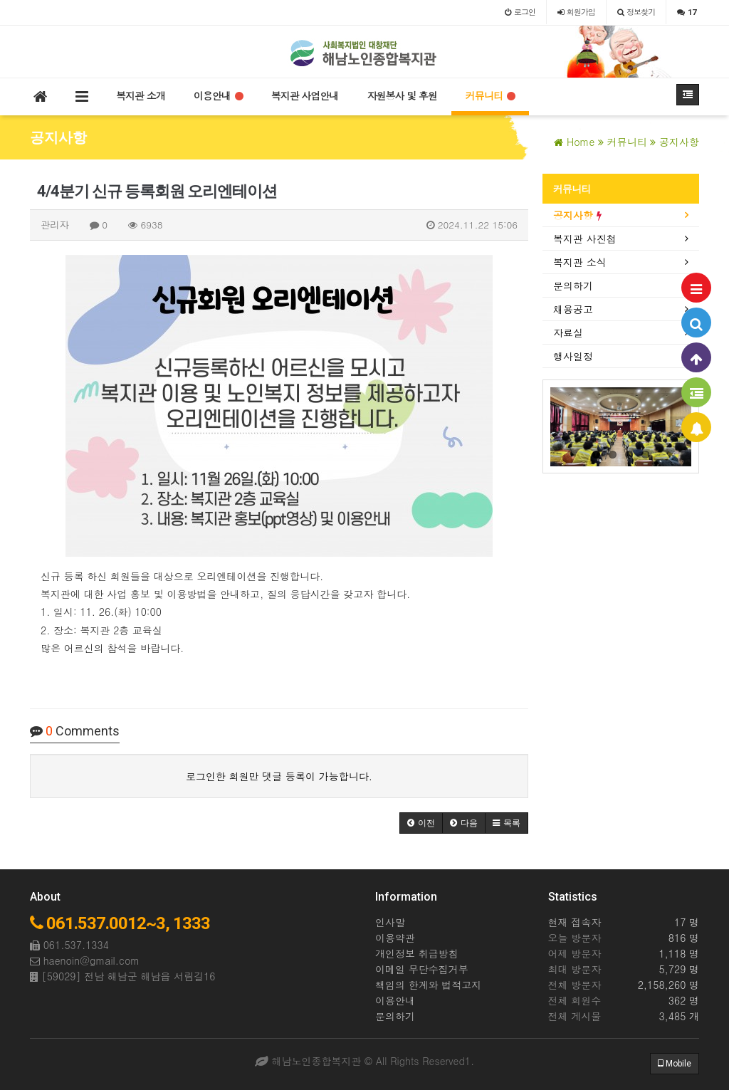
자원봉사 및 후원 (401, 95)
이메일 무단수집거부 (421, 969)
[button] (421, 823)
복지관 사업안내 (305, 95)
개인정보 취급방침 (416, 953)
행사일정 (573, 356)
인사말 (390, 922)
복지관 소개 (140, 95)
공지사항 (577, 215)
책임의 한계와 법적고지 (428, 985)
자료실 (568, 332)
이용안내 (218, 95)
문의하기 (573, 285)
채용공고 (573, 309)
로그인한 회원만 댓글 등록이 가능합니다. (279, 776)
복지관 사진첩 (585, 238)
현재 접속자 (575, 922)
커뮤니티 (490, 95)
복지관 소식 (580, 262)
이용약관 (395, 938)
